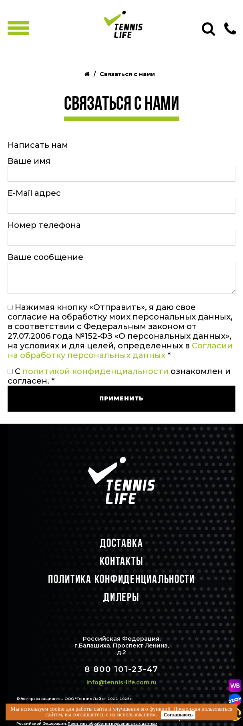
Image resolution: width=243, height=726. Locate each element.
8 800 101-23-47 (121, 669)
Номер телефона (44, 225)
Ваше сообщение (45, 257)
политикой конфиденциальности (95, 371)
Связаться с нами (127, 74)
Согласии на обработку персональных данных (120, 350)
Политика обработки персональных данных (112, 723)
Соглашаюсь (178, 715)
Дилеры (121, 596)
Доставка (121, 542)
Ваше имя (29, 161)
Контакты (122, 560)
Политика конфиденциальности (121, 578)
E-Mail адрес (34, 193)
